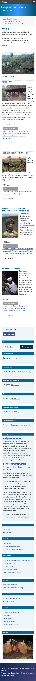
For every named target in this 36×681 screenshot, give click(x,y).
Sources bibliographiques (11, 598)
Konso (4, 131)
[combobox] (11, 347)
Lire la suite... (9, 143)
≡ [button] (34, 1)
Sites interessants (9, 602)
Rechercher (26, 347)
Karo (12, 253)
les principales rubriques (11, 546)
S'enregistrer (7, 533)
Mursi (17, 253)
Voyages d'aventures (10, 585)
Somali (24, 310)
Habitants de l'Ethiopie (10, 136)
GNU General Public (7, 675)
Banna (23, 253)
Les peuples (7, 543)
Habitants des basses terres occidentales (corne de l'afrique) (15, 210)
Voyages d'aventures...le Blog (13, 588)
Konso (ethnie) (8, 82)
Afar (27, 308)
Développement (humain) (15, 464)
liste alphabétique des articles (13, 549)
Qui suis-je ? (7, 529)
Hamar (6, 253)
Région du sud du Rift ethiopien (15, 153)
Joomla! (3, 673)
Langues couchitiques (11, 268)
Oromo (17, 310)
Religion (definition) (12, 438)
